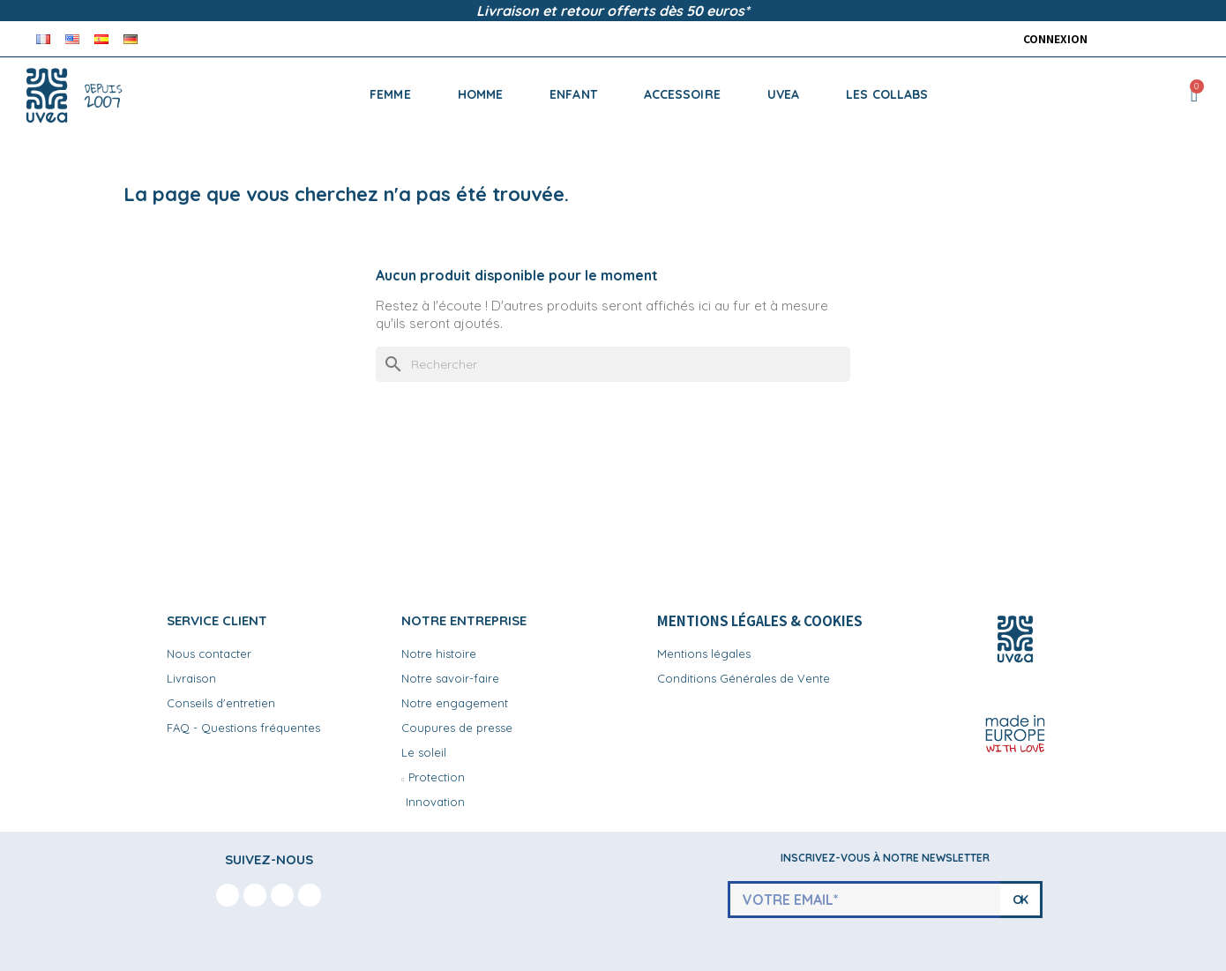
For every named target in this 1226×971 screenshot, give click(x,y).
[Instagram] (254, 895)
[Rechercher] (613, 364)
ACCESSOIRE (682, 94)
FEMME (390, 94)
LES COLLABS (887, 94)
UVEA (783, 94)
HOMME (481, 94)
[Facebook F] (227, 895)
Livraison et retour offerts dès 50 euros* (613, 10)
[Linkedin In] (309, 895)
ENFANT (573, 94)
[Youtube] (282, 895)
